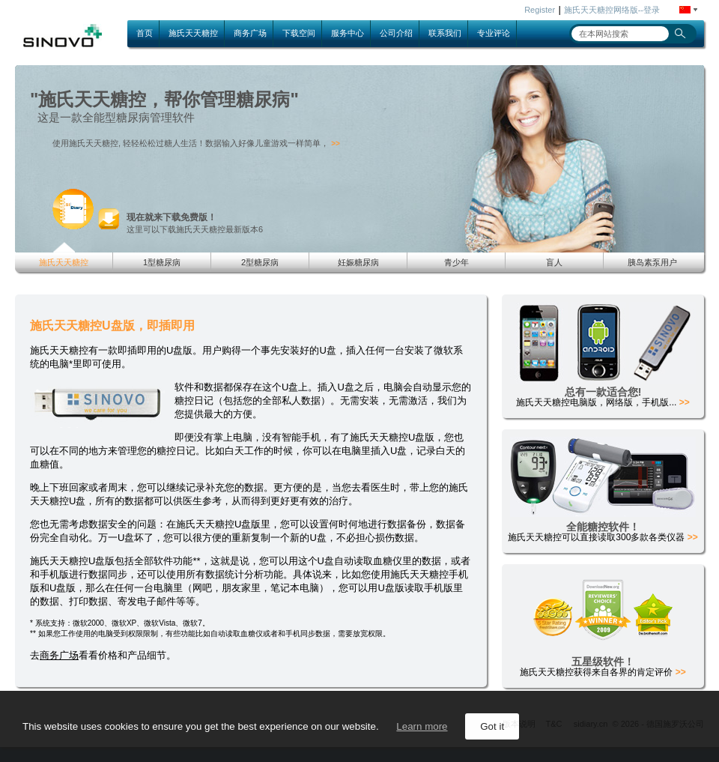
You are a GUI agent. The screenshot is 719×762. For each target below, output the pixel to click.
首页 (144, 32)
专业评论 (493, 32)
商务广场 (250, 32)
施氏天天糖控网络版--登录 (612, 9)
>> (335, 143)
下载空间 (298, 32)
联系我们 (444, 32)
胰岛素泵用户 (652, 262)
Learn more (421, 726)
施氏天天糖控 (193, 32)
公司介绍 (396, 32)
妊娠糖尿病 (358, 262)
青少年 (456, 262)
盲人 (554, 262)
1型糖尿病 (161, 262)
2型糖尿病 (260, 262)
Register (539, 9)
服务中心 (347, 32)
